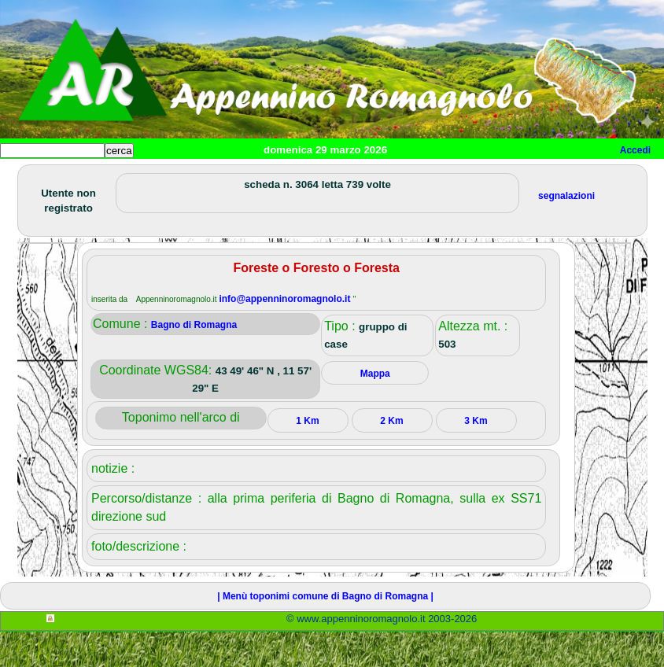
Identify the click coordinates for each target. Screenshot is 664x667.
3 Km (475, 456)
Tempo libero (320, 176)
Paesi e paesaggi (108, 176)
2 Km (391, 456)
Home (27, 176)
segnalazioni (566, 231)
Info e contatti (589, 176)
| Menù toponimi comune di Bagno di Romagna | (325, 631)
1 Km (307, 456)
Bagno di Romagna (194, 360)
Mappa (509, 176)
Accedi (635, 150)
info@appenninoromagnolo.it (285, 334)
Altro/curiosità (425, 176)
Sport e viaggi (215, 176)
